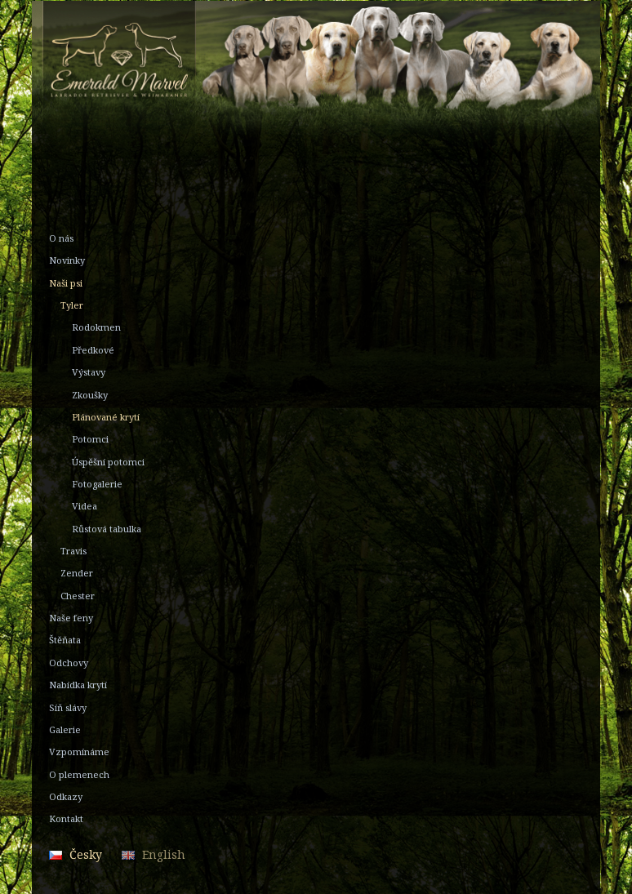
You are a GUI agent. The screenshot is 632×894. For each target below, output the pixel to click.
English (163, 854)
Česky (85, 854)
